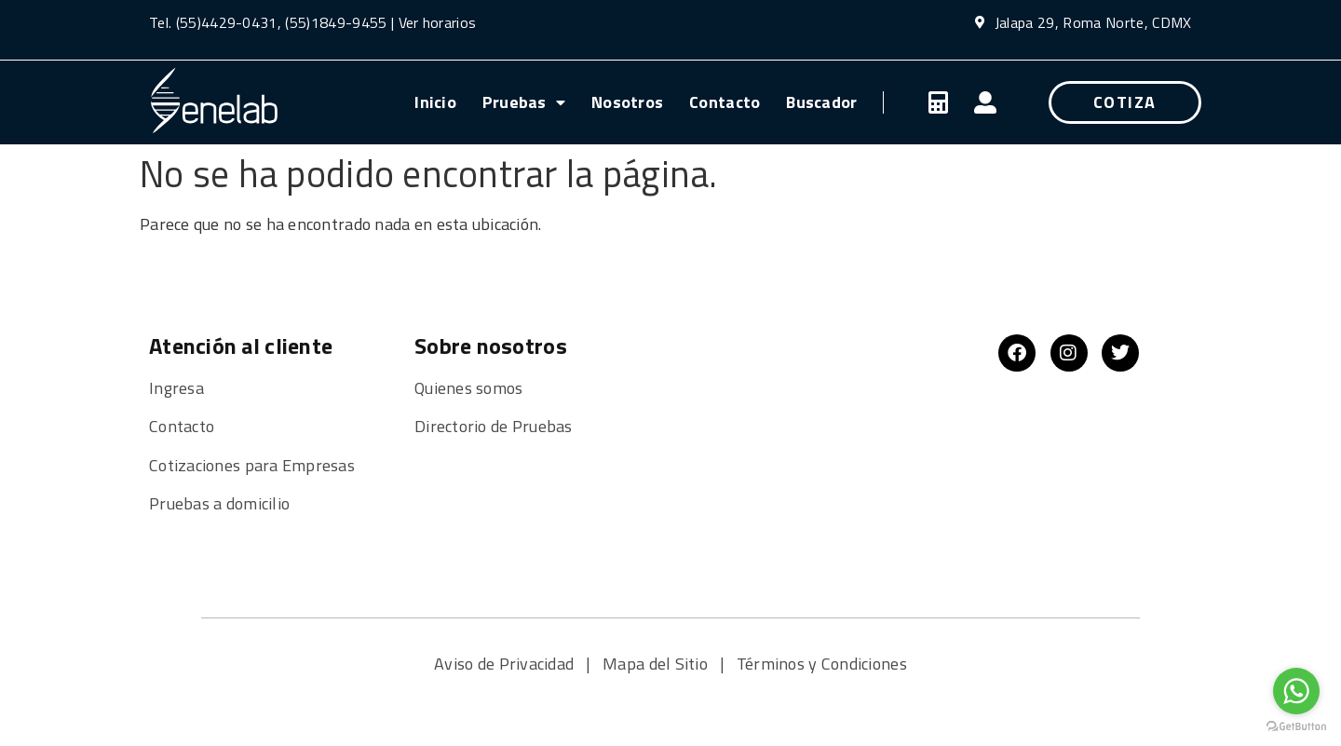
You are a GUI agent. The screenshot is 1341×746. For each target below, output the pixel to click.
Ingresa (176, 387)
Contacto (181, 426)
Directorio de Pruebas (493, 426)
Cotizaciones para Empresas (252, 465)
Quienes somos (470, 387)
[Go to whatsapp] (1296, 691)
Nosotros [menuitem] (627, 102)
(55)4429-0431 (227, 22)
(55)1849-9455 (333, 22)
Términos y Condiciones (822, 663)
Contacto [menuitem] (724, 102)
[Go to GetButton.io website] (1296, 727)
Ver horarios (438, 22)
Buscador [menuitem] (821, 102)
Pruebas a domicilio (219, 503)
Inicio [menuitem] (435, 102)
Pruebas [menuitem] (523, 102)
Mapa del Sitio (657, 663)
